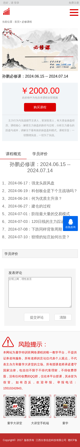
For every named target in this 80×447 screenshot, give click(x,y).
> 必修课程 (26, 21)
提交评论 (37, 317)
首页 (17, 21)
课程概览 (13, 154)
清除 (63, 317)
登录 (16, 2)
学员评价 (40, 154)
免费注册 (74, 2)
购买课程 (40, 107)
